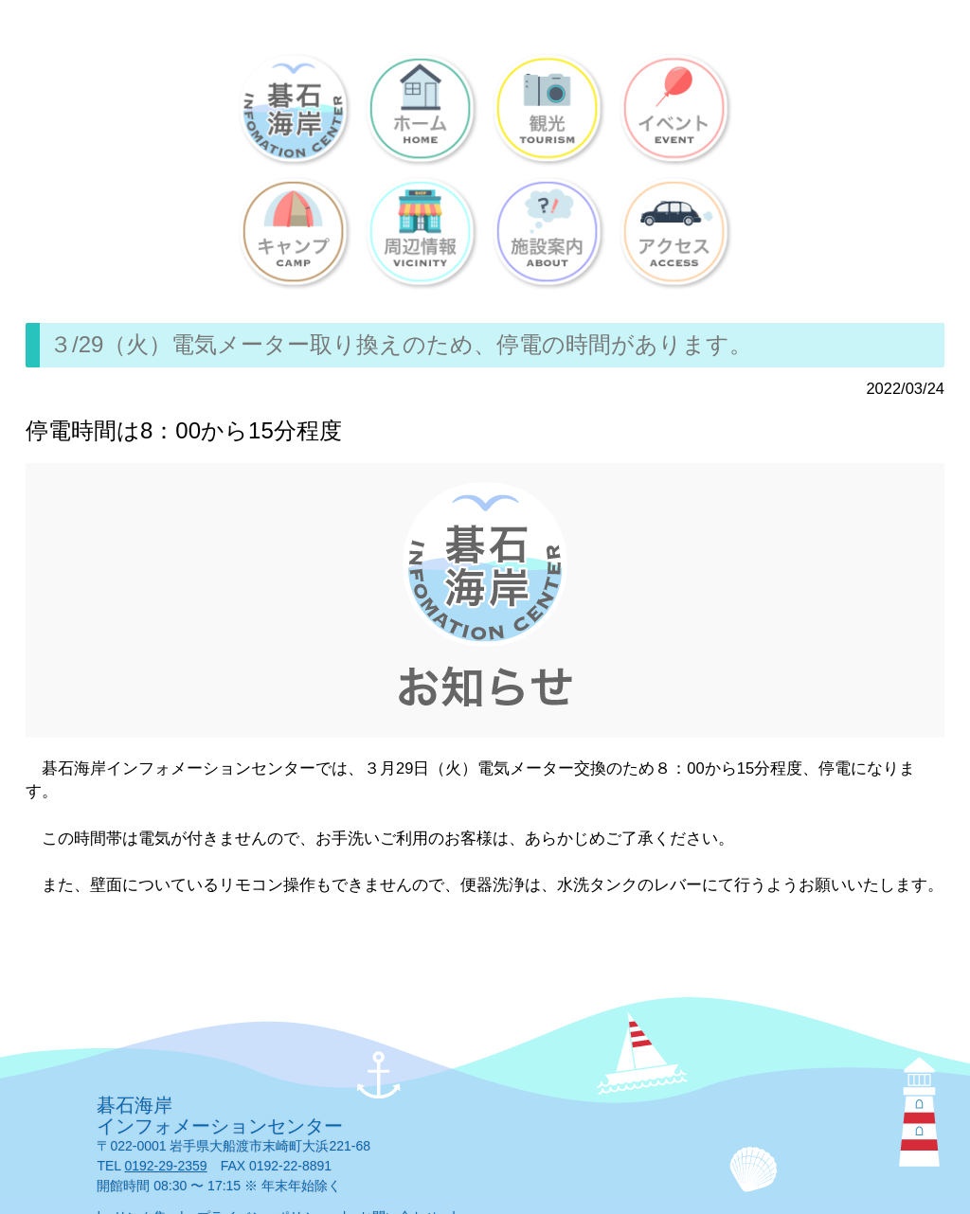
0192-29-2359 (165, 1165)
